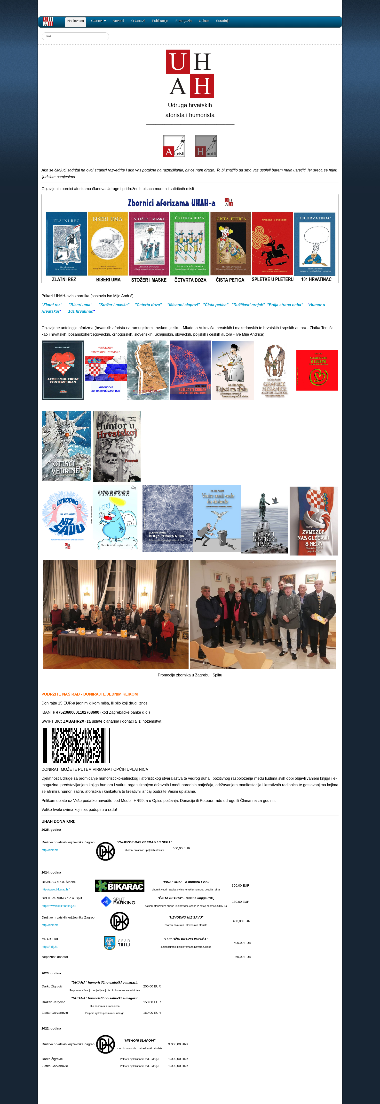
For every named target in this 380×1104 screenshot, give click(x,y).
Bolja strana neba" (286, 305)
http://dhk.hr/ (50, 850)
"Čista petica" (215, 305)
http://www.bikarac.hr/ (56, 889)
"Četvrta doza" (148, 305)
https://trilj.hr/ (50, 946)
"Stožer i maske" (114, 305)
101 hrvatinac (80, 311)
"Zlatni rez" (51, 305)
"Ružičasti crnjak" (248, 305)
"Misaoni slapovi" (183, 305)
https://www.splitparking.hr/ (59, 906)
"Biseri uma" (80, 305)
